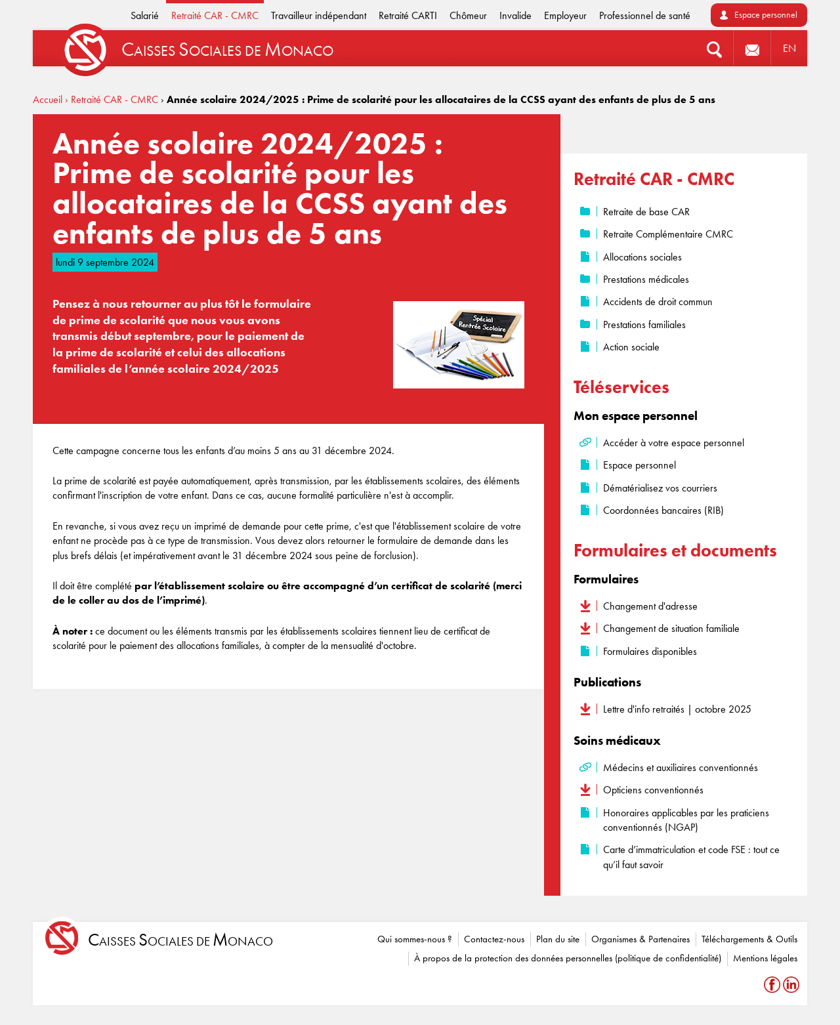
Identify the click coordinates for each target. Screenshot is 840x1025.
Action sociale (631, 347)
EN (789, 48)
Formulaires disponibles (650, 651)
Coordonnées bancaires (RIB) (663, 510)
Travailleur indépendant (318, 15)
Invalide (515, 15)
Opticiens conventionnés (653, 790)
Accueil (47, 99)
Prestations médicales (646, 279)
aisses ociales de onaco (180, 940)
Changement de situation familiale (671, 628)
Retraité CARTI (408, 15)
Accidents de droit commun (658, 301)
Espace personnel (765, 14)
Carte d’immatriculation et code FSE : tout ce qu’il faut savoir (691, 856)
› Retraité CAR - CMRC (111, 99)
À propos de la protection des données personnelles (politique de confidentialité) (567, 958)
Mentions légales (765, 958)
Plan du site (557, 939)
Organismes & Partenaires (640, 939)
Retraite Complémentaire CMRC (668, 234)
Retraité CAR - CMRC (215, 15)
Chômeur (468, 15)
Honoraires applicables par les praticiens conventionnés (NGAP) (686, 819)
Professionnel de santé (644, 15)
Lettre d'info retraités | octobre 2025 (677, 709)
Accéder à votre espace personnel (673, 442)
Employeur (565, 15)
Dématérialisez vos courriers (660, 488)
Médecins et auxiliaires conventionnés (680, 767)
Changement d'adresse (650, 606)
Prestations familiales (644, 324)
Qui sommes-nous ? (414, 939)
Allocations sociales (642, 257)
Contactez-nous (494, 939)
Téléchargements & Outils (749, 939)
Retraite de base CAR (646, 211)
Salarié (145, 15)
